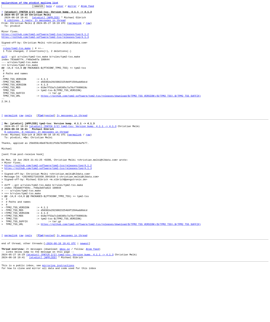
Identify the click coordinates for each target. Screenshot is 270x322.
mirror (78, 7)
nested (49, 137)
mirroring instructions (58, 314)
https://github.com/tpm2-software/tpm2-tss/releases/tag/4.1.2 (45, 40)
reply (28, 137)
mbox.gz (65, 296)
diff (4, 67)
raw (88, 27)
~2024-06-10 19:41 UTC (60, 289)
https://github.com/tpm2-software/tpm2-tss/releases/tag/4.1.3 (45, 43)
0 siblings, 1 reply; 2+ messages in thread (35, 23)
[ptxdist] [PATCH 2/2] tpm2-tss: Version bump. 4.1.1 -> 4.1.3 (72, 149)
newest (84, 289)
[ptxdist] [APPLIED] (46, 20)
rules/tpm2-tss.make (17, 57)
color (65, 7)
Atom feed (93, 7)
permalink (74, 27)
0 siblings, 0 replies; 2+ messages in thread (36, 156)
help (55, 7)
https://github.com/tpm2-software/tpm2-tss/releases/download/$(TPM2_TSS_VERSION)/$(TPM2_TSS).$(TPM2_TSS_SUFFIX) (121, 114)
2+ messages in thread (72, 137)
